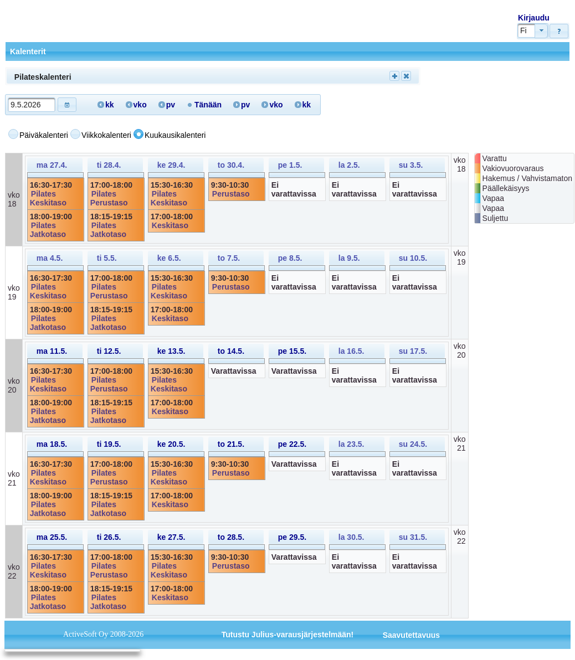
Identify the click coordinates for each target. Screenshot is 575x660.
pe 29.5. (292, 537)
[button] (559, 31)
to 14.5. (231, 351)
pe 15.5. (292, 351)
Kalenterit (28, 51)
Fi (523, 30)
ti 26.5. (109, 537)
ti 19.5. (109, 444)
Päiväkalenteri (43, 135)
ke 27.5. (171, 537)
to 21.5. (231, 444)
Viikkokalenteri (106, 135)
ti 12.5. (109, 351)
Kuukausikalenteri (175, 135)
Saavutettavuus (411, 635)
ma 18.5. (52, 444)
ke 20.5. (171, 444)
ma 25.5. (52, 537)
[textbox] (31, 104)
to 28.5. (231, 537)
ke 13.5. (171, 351)
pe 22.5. (292, 444)
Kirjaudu (534, 17)
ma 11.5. (52, 351)
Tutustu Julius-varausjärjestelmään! (288, 634)
